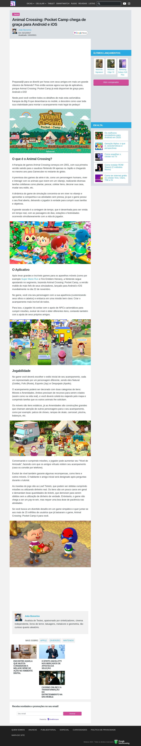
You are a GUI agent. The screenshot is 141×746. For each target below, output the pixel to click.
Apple (43, 640)
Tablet (51, 3)
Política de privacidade (103, 730)
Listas (92, 3)
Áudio (74, 3)
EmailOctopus (54, 719)
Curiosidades (80, 730)
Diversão (55, 640)
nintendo (68, 640)
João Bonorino (24, 30)
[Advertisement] (50, 59)
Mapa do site (18, 735)
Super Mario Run (29, 279)
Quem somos (18, 730)
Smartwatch (62, 3)
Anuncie (32, 730)
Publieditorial (48, 730)
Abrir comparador (111, 82)
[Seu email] (40, 714)
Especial (64, 730)
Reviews (82, 3)
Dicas (30, 3)
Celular (41, 3)
